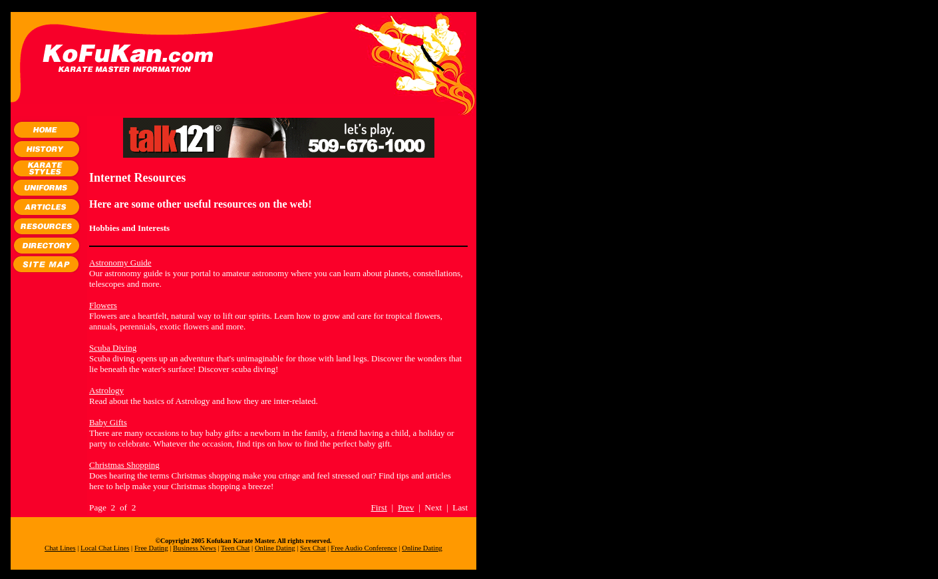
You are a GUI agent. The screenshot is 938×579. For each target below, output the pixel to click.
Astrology (106, 390)
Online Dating (275, 548)
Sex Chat (313, 548)
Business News (194, 548)
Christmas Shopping (124, 465)
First (379, 507)
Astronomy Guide (120, 263)
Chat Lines (60, 548)
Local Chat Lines (104, 548)
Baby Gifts (108, 422)
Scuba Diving (112, 348)
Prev (406, 507)
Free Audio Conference (363, 548)
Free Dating (151, 548)
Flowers (103, 305)
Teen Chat (235, 548)
